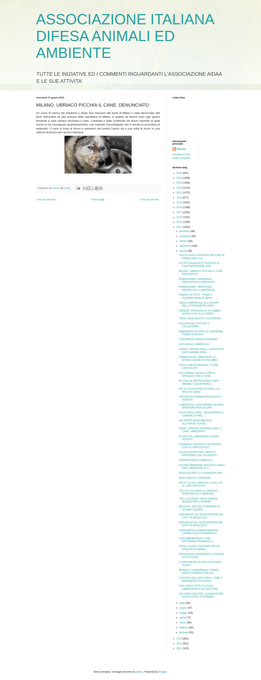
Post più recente (46, 199)
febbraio (184, 627)
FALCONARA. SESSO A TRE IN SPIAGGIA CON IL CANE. (197, 374)
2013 (179, 638)
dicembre (184, 231)
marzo (183, 622)
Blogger (162, 671)
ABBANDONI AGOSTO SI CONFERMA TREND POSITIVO (201, 333)
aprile (182, 617)
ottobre (183, 241)
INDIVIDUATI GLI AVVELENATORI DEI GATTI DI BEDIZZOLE (201, 524)
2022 (179, 187)
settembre (185, 245)
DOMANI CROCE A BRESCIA (195, 460)
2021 (179, 192)
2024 (179, 177)
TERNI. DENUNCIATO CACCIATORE (200, 318)
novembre (185, 236)
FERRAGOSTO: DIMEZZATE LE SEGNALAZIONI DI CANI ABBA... (199, 359)
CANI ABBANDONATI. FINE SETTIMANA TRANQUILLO (196, 540)
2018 (179, 207)
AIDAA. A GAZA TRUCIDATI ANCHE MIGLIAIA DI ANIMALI (199, 548)
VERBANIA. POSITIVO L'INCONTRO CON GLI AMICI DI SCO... (200, 446)
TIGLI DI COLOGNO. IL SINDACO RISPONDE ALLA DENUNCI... (198, 492)
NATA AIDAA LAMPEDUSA (194, 344)
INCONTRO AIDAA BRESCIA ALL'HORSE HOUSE (195, 422)
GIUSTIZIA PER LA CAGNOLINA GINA (201, 472)
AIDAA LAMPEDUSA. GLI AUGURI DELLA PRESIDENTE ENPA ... (198, 304)
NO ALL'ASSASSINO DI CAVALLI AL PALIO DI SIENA (199, 390)
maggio (183, 612)
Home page (97, 199)
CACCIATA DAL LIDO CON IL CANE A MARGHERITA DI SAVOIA (200, 579)
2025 (179, 173)
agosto (183, 250)
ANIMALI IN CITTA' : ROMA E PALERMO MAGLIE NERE (195, 296)
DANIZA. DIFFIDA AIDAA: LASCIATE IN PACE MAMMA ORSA (201, 351)
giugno (183, 607)
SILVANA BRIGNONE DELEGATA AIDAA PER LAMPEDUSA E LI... (202, 467)
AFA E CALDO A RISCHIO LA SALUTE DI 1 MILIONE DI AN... (201, 484)
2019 (179, 202)
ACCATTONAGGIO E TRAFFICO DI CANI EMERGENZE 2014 (199, 265)
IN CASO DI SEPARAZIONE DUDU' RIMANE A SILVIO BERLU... (199, 382)
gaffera (139, 671)
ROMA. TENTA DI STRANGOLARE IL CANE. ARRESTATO (200, 430)
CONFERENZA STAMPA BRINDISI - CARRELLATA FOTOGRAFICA (199, 532)
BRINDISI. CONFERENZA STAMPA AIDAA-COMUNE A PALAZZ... (199, 571)
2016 (179, 217)
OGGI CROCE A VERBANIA (195, 477)
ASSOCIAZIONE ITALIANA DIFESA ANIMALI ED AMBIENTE (125, 36)
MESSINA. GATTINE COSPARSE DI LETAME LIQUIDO (199, 508)
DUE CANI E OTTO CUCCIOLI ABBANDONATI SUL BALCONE (198, 587)
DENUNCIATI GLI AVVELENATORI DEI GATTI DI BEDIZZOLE (201, 516)
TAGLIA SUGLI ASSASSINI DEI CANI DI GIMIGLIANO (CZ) (201, 257)
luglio (182, 603)
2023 (179, 182)
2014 (179, 227)
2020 (179, 197)
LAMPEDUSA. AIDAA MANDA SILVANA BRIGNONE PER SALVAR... (201, 406)
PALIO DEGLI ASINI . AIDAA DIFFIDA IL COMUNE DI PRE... (201, 414)
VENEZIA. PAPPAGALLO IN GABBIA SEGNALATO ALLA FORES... (199, 312)
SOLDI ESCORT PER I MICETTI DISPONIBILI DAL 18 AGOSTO (198, 454)
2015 (179, 222)
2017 (179, 212)
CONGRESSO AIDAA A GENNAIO (198, 339)
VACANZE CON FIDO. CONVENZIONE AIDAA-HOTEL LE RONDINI (201, 595)
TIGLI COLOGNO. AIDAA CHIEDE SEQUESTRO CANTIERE (198, 500)
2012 (179, 643)
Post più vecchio (149, 199)
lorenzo (181, 148)
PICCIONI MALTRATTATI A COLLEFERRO (194, 325)
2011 (179, 648)
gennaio (184, 632)
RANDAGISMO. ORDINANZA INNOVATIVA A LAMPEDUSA (197, 280)
